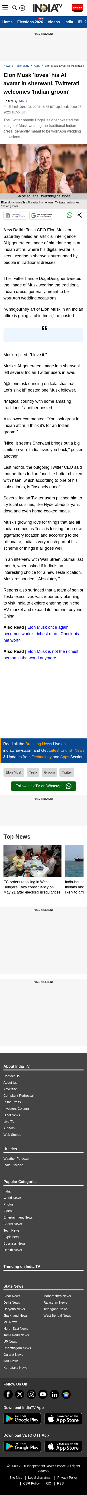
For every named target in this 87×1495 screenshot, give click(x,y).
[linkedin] (54, 1394)
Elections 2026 (30, 22)
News (6, 65)
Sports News (12, 1224)
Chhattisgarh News (17, 1348)
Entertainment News (18, 1217)
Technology (22, 65)
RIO (48, 1483)
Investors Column (16, 1108)
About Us (10, 1082)
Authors (9, 1128)
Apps (37, 65)
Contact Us (11, 1076)
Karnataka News (15, 1367)
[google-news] (66, 1394)
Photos (8, 1204)
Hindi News (11, 1115)
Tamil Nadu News (16, 1335)
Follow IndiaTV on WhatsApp (43, 786)
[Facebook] (8, 1394)
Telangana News (56, 1309)
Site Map (16, 1477)
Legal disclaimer (40, 1477)
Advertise (10, 1089)
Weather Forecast (16, 1158)
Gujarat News (13, 1354)
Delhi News (11, 1302)
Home (7, 22)
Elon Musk (14, 772)
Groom (49, 772)
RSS (60, 1483)
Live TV (8, 1121)
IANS (23, 101)
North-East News (15, 1328)
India (68, 22)
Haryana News (14, 1309)
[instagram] (31, 1394)
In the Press (12, 1102)
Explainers (11, 1237)
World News (12, 1198)
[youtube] (43, 1394)
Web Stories (12, 1134)
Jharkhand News (15, 1315)
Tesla (33, 772)
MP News (10, 1322)
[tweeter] (19, 1394)
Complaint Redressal (18, 1095)
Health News (12, 1250)
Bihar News (11, 1296)
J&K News (11, 1361)
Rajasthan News (55, 1302)
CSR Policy (31, 1483)
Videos (54, 22)
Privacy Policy (67, 1477)
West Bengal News (57, 1315)
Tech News (11, 1230)
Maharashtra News (57, 1296)
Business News (14, 1243)
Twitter (67, 772)
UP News (10, 1341)
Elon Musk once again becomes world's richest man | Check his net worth (41, 634)
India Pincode (13, 1165)
